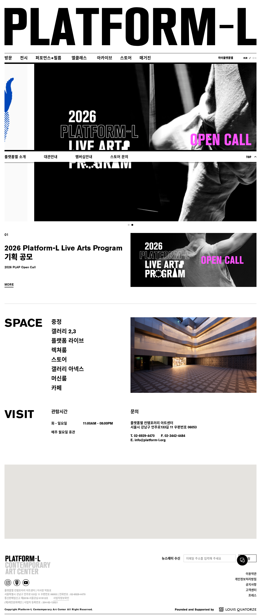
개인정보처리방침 (245, 579)
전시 (24, 57)
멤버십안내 (83, 157)
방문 (8, 57)
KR (245, 58)
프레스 (252, 595)
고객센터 (251, 590)
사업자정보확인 (61, 598)
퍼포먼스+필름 (48, 57)
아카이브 (104, 57)
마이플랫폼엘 (225, 58)
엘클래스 (79, 57)
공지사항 (251, 584)
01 (6, 235)
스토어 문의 (119, 157)
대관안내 (50, 157)
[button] (129, 225)
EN (254, 58)
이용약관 (251, 573)
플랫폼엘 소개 (15, 157)
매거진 (145, 57)
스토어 (126, 57)
